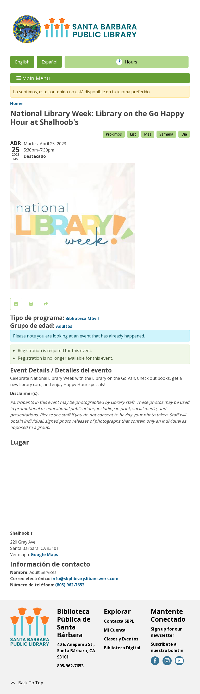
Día (184, 134)
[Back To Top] (100, 682)
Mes (147, 134)
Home (16, 103)
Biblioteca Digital (122, 648)
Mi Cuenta (115, 630)
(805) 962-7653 (69, 585)
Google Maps (44, 554)
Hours (134, 62)
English (22, 62)
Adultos (64, 326)
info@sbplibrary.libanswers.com (84, 578)
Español (49, 62)
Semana (166, 134)
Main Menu (33, 77)
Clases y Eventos (121, 639)
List (133, 134)
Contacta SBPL (119, 621)
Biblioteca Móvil (82, 318)
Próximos (114, 134)
